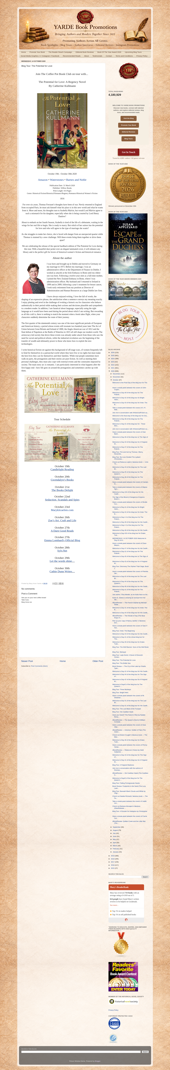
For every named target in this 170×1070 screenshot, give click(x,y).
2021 (113, 368)
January (116, 852)
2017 (113, 862)
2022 (113, 365)
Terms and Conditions (124, 56)
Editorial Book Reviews (85, 52)
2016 (113, 865)
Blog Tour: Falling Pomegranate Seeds (126, 783)
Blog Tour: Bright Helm (120, 692)
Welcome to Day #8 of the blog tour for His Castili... (130, 530)
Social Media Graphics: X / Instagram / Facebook (40, 56)
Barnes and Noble (76, 179)
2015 (113, 868)
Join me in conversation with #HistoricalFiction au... (130, 413)
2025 (113, 355)
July (114, 833)
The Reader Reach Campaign (60, 52)
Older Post (98, 661)
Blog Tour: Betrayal (119, 652)
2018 (113, 859)
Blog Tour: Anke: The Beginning (123, 631)
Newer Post (27, 661)
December (117, 374)
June (115, 836)
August (115, 830)
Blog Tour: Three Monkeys (121, 689)
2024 (113, 358)
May (114, 839)
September (117, 827)
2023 (113, 362)
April (115, 842)
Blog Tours (128, 139)
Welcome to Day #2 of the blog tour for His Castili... (130, 671)
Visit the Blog (128, 118)
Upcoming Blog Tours (133, 52)
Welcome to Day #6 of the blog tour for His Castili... (130, 586)
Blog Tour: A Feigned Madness (123, 765)
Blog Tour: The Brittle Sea (121, 663)
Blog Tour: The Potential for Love (124, 660)
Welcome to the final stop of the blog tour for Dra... (130, 416)
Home (23, 52)
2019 (113, 856)
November (117, 377)
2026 (113, 352)
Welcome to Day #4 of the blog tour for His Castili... (130, 613)
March (115, 846)
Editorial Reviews (128, 132)
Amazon (43, 179)
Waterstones (57, 179)
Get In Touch (128, 152)
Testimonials (97, 56)
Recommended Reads (71, 56)
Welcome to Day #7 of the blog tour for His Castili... (130, 548)
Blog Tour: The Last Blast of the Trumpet (126, 709)
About (86, 56)
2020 (113, 371)
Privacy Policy (141, 56)
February (116, 849)
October (116, 380)
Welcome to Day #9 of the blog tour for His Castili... (130, 522)
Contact (109, 56)
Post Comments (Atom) (39, 666)
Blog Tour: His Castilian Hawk (122, 712)
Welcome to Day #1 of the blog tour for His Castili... (130, 706)
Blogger (97, 1061)
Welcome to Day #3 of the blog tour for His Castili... (130, 634)
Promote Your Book (37, 52)
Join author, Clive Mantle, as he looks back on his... (130, 594)
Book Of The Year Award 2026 (109, 52)
